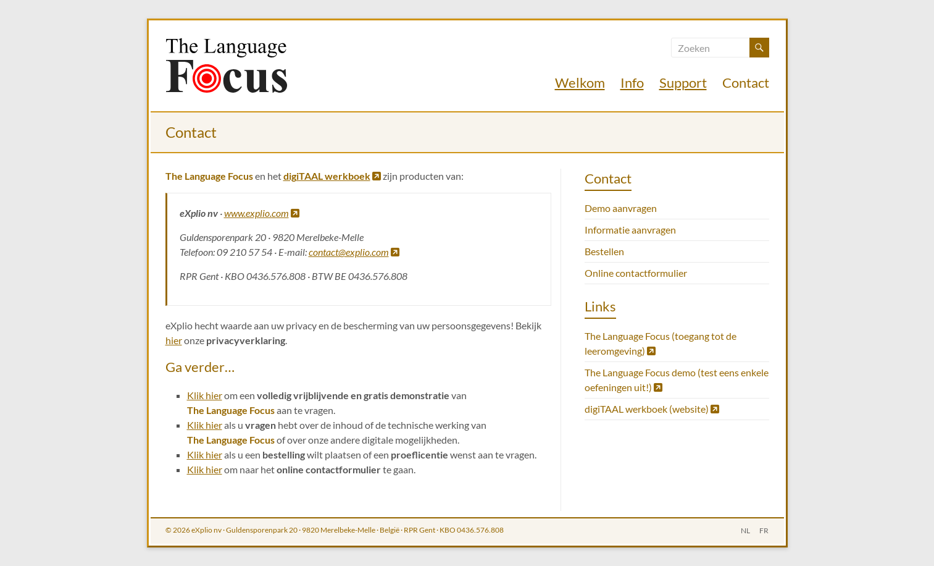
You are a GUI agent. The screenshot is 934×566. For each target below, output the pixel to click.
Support (683, 82)
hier (173, 340)
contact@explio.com (354, 252)
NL (745, 529)
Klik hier (204, 395)
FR (764, 529)
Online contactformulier (636, 273)
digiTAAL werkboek (332, 176)
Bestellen (604, 251)
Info (632, 82)
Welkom (580, 82)
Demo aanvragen (621, 208)
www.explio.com (261, 213)
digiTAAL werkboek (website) (652, 409)
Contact (745, 82)
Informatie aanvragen (630, 229)
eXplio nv (206, 529)
